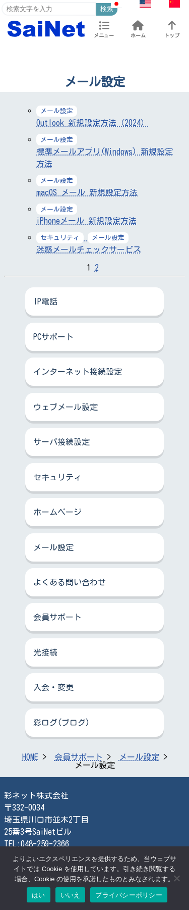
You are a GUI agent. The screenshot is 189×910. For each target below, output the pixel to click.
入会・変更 (53, 687)
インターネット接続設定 (77, 372)
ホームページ (57, 512)
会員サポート (57, 617)
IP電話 (45, 301)
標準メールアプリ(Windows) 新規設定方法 (104, 151)
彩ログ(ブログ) (61, 723)
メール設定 (53, 547)
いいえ (70, 895)
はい (38, 895)
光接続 (45, 652)
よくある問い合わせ (69, 582)
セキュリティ (57, 477)
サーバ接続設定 (61, 442)
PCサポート (53, 337)
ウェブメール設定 (65, 407)
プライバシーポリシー (128, 895)
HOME (30, 757)
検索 (106, 9)
